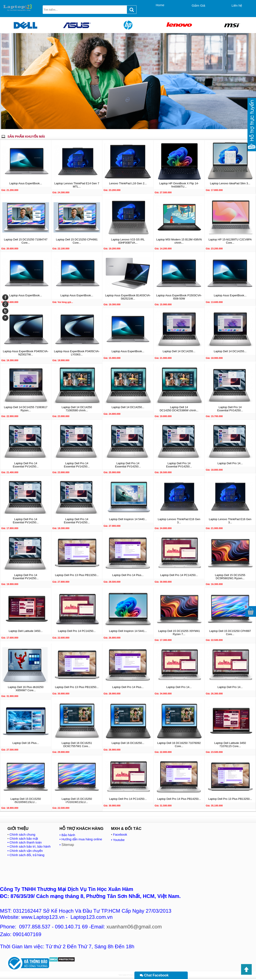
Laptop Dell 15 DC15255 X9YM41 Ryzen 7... (179, 632)
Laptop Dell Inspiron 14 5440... (128, 519)
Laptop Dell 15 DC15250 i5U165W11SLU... (25, 800)
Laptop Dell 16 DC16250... (128, 743)
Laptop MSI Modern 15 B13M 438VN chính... (179, 241)
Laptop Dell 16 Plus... (26, 743)
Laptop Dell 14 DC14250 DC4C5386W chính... (179, 409)
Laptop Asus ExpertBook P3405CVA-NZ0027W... (25, 353)
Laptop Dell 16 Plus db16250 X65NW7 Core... (26, 688)
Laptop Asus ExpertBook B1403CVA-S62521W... (128, 297)
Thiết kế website (123, 975)
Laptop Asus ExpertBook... (25, 183)
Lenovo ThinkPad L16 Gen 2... (128, 183)
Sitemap (67, 845)
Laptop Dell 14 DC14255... (179, 351)
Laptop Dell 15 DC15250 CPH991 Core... (76, 241)
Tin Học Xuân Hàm (132, 975)
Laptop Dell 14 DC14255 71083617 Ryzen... (25, 409)
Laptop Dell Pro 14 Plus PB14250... (179, 798)
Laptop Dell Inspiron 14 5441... (128, 631)
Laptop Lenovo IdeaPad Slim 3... (230, 183)
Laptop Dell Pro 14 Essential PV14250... (230, 409)
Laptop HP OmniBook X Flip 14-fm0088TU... (179, 185)
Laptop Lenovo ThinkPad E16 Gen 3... (179, 521)
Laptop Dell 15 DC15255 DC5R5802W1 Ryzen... (230, 576)
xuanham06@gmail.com (134, 927)
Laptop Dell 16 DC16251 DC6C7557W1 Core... (77, 744)
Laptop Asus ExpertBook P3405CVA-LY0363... (77, 353)
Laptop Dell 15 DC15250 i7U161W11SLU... (77, 800)
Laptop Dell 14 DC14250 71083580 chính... (77, 409)
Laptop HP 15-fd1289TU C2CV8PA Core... (230, 241)
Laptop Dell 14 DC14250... (128, 407)
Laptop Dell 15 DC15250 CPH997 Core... (230, 632)
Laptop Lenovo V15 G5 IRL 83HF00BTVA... (128, 241)
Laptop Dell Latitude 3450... (26, 631)
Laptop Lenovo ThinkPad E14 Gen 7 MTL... (76, 185)
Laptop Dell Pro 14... (230, 463)
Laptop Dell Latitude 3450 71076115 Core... (230, 744)
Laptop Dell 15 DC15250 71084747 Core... (25, 241)
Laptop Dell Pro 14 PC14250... (179, 575)
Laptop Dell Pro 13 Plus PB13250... (77, 575)
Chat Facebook (154, 975)
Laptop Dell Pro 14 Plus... (128, 575)
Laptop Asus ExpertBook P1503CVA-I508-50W (179, 297)
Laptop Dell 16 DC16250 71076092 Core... (179, 744)
